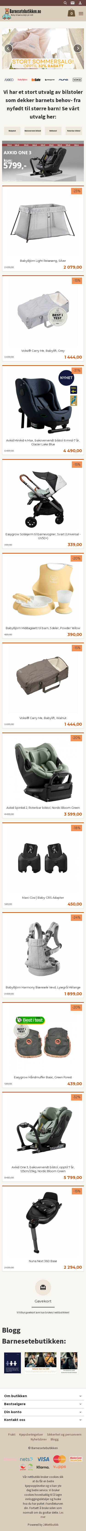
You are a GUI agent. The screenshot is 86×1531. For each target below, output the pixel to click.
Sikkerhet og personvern (64, 1434)
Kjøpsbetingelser (31, 1434)
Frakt (11, 1434)
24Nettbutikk (50, 1525)
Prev (12, 47)
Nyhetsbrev (39, 1439)
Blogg (55, 1439)
